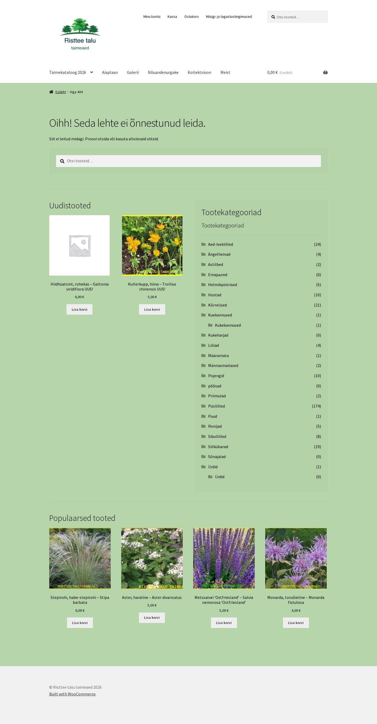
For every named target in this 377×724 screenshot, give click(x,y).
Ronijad (215, 426)
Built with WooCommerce (72, 694)
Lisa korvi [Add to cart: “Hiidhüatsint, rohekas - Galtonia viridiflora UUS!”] (79, 309)
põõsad (214, 385)
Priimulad (217, 395)
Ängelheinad (219, 254)
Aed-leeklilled (220, 244)
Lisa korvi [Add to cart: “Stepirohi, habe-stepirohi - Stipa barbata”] (80, 622)
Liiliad (213, 345)
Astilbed (215, 264)
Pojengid (216, 375)
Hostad (214, 294)
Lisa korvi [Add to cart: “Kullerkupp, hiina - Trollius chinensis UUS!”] (152, 309)
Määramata (218, 355)
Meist (225, 72)
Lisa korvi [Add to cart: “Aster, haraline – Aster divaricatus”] (152, 617)
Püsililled (216, 406)
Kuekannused (220, 315)
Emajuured (217, 274)
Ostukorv (191, 16)
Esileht (61, 92)
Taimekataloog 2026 (67, 72)
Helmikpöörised (222, 284)
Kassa (172, 16)
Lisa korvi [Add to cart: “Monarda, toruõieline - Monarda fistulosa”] (296, 622)
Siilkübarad (218, 446)
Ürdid (213, 466)
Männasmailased (223, 365)
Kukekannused (228, 325)
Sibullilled (217, 436)
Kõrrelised (217, 305)
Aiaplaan (110, 72)
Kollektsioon (199, 72)
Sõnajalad (217, 456)
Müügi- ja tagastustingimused (229, 16)
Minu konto (151, 16)
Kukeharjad (218, 335)
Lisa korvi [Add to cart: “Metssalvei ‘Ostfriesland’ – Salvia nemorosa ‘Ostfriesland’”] (224, 622)
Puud (212, 416)
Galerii (133, 72)
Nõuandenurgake (163, 72)
